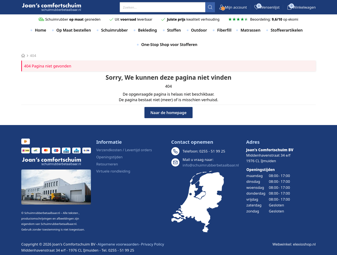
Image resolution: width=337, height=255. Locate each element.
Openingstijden (109, 156)
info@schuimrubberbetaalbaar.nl (211, 165)
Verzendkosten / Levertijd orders (124, 149)
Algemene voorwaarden (118, 244)
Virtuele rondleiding (113, 171)
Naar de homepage (168, 112)
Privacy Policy (152, 244)
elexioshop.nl (304, 244)
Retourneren (107, 164)
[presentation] (167, 7)
